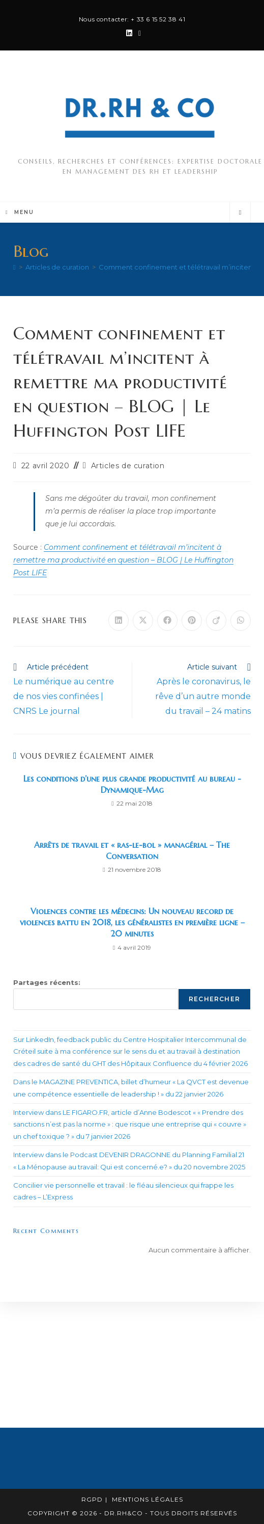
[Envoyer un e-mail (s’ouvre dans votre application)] (138, 33)
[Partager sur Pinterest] (192, 620)
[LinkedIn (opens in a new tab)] (129, 33)
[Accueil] (14, 267)
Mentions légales (147, 1499)
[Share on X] (143, 620)
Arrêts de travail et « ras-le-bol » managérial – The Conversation (132, 850)
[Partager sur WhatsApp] (240, 620)
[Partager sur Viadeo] (216, 620)
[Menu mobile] (20, 212)
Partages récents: (46, 982)
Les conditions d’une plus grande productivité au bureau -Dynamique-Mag (132, 784)
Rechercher (214, 999)
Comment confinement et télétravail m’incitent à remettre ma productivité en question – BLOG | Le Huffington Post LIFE (123, 560)
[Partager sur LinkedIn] (118, 620)
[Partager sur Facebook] (167, 620)
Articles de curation (128, 465)
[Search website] (240, 212)
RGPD (92, 1499)
